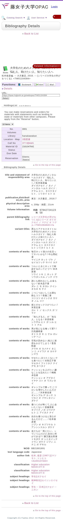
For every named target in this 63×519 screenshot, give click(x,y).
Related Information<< (47, 66)
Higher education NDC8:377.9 (40, 465)
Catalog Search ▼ (13, 18)
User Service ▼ (36, 18)
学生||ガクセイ (38, 476)
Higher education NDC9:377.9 (40, 471)
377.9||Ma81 (28, 143)
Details (8, 88)
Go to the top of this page (48, 165)
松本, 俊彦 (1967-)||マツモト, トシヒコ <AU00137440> (43, 458)
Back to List (31, 33)
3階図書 (26, 139)
